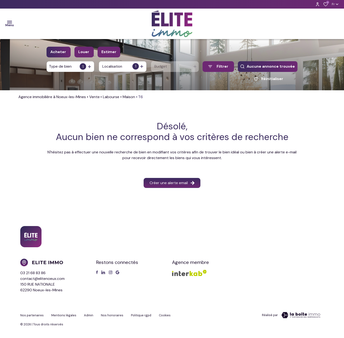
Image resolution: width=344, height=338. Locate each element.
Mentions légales (63, 316)
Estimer (108, 51)
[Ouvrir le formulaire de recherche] (218, 66)
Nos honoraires (112, 316)
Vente (94, 98)
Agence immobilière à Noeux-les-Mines (52, 98)
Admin (88, 316)
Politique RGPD (141, 316)
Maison (129, 98)
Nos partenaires (32, 316)
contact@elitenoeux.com (42, 280)
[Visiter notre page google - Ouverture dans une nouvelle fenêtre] (117, 274)
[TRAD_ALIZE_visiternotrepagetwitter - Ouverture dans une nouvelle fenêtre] (103, 274)
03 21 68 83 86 (33, 274)
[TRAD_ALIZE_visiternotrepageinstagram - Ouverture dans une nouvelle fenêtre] (110, 274)
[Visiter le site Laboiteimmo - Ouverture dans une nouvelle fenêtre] (301, 317)
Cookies (165, 316)
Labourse (111, 98)
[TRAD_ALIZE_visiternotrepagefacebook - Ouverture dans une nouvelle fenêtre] (97, 274)
